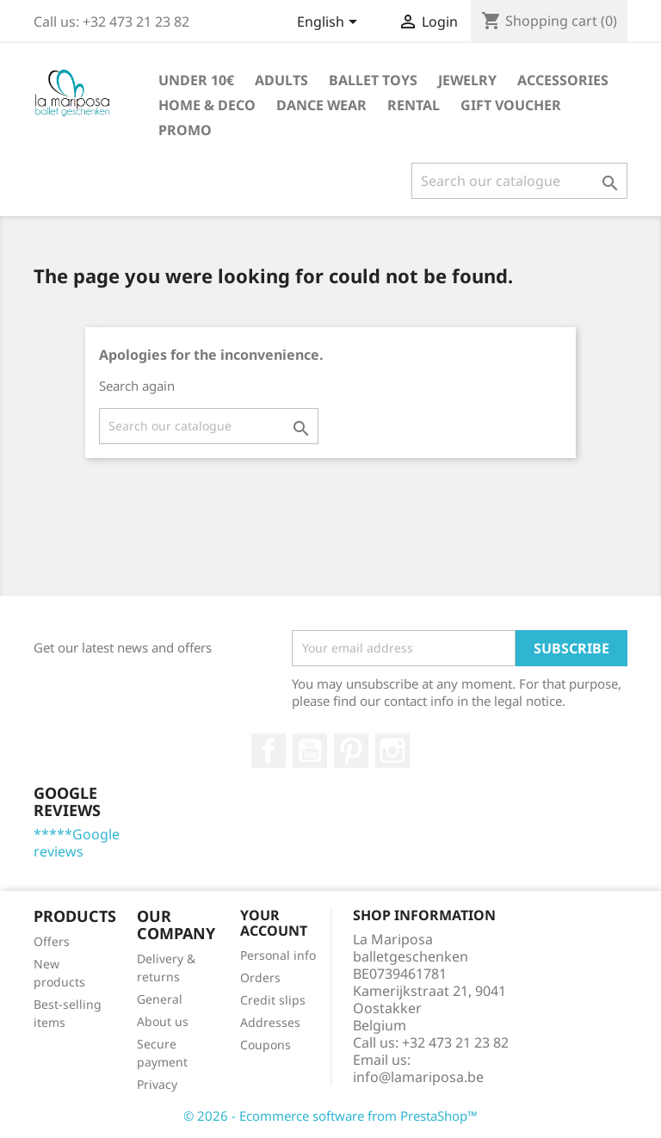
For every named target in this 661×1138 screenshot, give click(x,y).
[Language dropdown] (330, 23)
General (159, 999)
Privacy (157, 1084)
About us (162, 1021)
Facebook (268, 750)
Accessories (562, 80)
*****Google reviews (77, 843)
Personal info (278, 955)
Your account (273, 923)
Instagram (392, 750)
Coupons (265, 1044)
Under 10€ (196, 80)
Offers (52, 941)
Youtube (310, 750)
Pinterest (351, 750)
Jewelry (467, 80)
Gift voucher (510, 105)
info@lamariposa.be (418, 1076)
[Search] (519, 181)
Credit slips (273, 1000)
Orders (260, 977)
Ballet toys (373, 80)
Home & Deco (207, 105)
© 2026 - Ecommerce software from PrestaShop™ (330, 1115)
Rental (413, 105)
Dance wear (321, 105)
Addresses (270, 1022)
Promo (185, 130)
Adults (281, 80)
